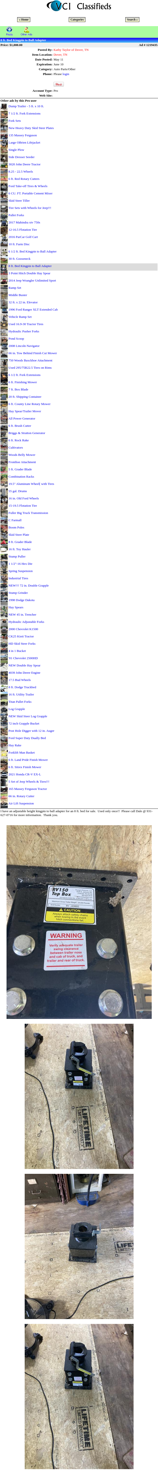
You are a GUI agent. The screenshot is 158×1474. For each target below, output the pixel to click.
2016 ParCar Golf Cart (23, 237)
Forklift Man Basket (21, 752)
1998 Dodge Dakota (21, 600)
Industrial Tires (18, 578)
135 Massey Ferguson (22, 135)
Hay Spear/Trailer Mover (24, 411)
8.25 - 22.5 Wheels (20, 171)
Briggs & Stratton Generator (26, 433)
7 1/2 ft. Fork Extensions (24, 113)
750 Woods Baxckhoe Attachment (30, 360)
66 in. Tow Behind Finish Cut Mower (32, 353)
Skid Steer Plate (18, 534)
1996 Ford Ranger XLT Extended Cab (33, 309)
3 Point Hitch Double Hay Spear (29, 273)
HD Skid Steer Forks (21, 643)
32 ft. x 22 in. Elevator (23, 302)
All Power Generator (21, 418)
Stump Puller (16, 556)
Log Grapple (16, 709)
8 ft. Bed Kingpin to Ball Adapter (30, 266)
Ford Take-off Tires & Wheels (27, 186)
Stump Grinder (18, 593)
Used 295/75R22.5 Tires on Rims (30, 367)
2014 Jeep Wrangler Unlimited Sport (32, 280)
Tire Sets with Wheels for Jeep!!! (29, 208)
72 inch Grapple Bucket (23, 723)
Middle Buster (17, 295)
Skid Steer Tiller (19, 200)
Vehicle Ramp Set (20, 317)
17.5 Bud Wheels (19, 680)
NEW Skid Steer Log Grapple (27, 716)
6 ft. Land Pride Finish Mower (28, 760)
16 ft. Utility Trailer (21, 694)
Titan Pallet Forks (19, 701)
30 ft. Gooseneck (19, 258)
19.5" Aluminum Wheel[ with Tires (31, 484)
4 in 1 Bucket (17, 651)
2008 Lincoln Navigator (23, 346)
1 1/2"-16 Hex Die (20, 563)
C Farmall (15, 520)
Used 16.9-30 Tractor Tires (25, 324)
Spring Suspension (20, 571)
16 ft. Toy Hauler (19, 549)
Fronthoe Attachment (22, 462)
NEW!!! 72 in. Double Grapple (28, 585)
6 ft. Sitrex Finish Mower (24, 767)
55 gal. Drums (17, 491)
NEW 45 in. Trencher (22, 614)
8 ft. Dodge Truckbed (22, 687)
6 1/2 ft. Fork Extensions (24, 375)
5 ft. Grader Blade (20, 469)
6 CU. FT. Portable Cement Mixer (30, 193)
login (66, 74)
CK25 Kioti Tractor (21, 636)
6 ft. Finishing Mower (22, 382)
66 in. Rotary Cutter (21, 796)
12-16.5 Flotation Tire (22, 229)
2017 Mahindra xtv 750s (24, 222)
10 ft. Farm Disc (19, 244)
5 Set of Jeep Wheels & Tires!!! (28, 781)
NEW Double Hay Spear (24, 665)
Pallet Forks (16, 215)
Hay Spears (15, 607)
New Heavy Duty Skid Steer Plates (31, 128)
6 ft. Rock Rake (18, 440)
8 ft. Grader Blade (20, 542)
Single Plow (16, 150)
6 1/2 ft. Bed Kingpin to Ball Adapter (32, 251)
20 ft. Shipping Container (24, 396)
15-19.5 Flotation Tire (22, 505)
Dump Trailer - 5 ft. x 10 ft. (26, 106)
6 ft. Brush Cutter (19, 426)
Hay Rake (14, 745)
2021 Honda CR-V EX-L (24, 774)
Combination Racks (21, 476)
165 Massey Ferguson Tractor (27, 789)
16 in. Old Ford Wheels (23, 498)
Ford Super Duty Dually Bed (27, 738)
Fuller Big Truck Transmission (28, 513)
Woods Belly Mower (21, 455)
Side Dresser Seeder (21, 157)
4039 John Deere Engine (24, 672)
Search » (132, 19)
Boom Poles (16, 527)
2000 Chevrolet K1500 (23, 629)
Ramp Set (14, 288)
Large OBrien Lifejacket (24, 142)
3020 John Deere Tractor (24, 164)
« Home (24, 19)
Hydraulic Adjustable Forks (26, 622)
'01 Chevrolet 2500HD (23, 658)
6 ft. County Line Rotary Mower (29, 404)
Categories (77, 19)
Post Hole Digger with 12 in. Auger (31, 731)
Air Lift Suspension (21, 803)
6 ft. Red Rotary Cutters (23, 179)
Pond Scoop (16, 338)
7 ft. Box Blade (18, 389)
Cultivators (15, 447)
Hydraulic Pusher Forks (23, 331)
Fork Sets (14, 120)
